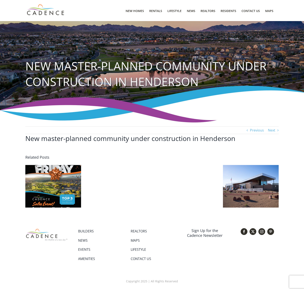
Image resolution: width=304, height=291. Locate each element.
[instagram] (261, 231)
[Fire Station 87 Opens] (251, 167)
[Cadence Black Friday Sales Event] (53, 167)
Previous (257, 130)
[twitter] (253, 231)
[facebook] (244, 231)
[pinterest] (270, 231)
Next (271, 130)
